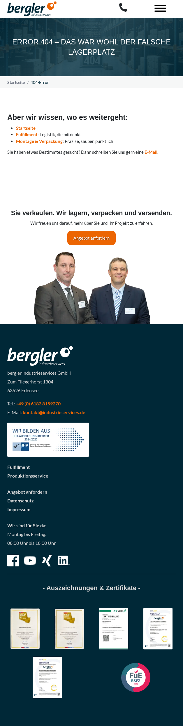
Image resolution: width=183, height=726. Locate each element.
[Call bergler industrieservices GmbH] (123, 7)
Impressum (18, 509)
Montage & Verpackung (39, 141)
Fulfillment (27, 134)
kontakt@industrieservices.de (54, 412)
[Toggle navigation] (158, 9)
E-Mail (151, 152)
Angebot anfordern (91, 238)
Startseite (16, 82)
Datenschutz (20, 500)
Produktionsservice (27, 475)
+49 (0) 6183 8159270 (38, 403)
